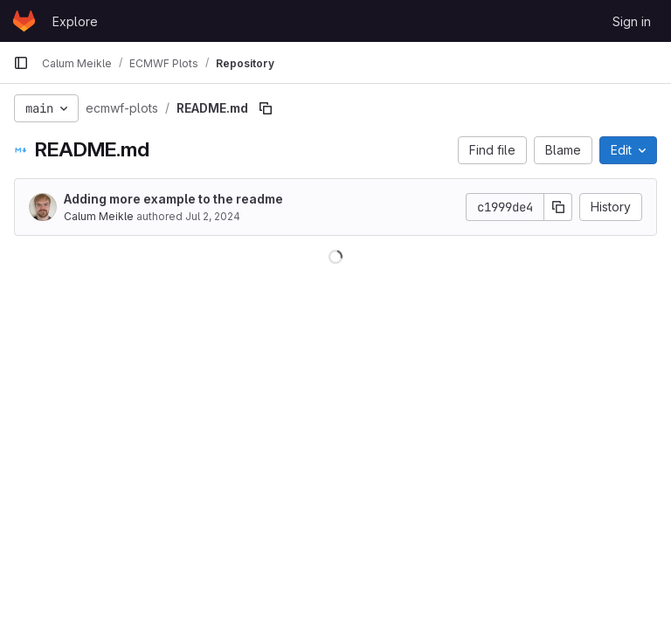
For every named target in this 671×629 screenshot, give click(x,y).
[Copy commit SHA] (558, 207)
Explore (75, 21)
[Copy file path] (266, 108)
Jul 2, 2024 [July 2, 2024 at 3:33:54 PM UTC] (212, 216)
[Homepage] (24, 21)
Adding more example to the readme (173, 198)
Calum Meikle (99, 216)
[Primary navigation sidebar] (21, 63)
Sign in (631, 21)
